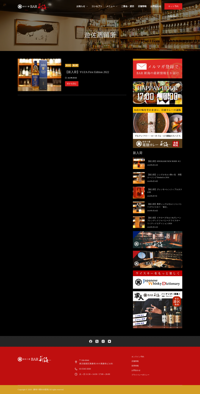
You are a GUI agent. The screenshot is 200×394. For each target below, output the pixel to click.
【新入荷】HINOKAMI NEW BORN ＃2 (163, 161)
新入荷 (75, 65)
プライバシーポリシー (140, 375)
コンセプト (96, 6)
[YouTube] (109, 341)
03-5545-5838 (85, 369)
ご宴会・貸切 (127, 6)
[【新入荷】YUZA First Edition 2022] (39, 75)
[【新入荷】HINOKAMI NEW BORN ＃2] (139, 163)
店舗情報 (142, 6)
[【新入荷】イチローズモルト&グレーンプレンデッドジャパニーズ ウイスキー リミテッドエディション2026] (139, 222)
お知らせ (82, 6)
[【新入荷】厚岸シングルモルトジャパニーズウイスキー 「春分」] (139, 207)
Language (174, 16)
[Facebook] (90, 341)
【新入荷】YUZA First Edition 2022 (94, 72)
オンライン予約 (138, 357)
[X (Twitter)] (96, 341)
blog (68, 65)
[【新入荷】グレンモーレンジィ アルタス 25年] (139, 192)
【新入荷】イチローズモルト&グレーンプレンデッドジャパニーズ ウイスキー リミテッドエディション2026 (164, 220)
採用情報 (135, 366)
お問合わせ (155, 6)
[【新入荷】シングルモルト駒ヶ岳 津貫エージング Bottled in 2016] (139, 178)
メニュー (112, 6)
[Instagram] (103, 341)
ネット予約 (173, 6)
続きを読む (72, 84)
